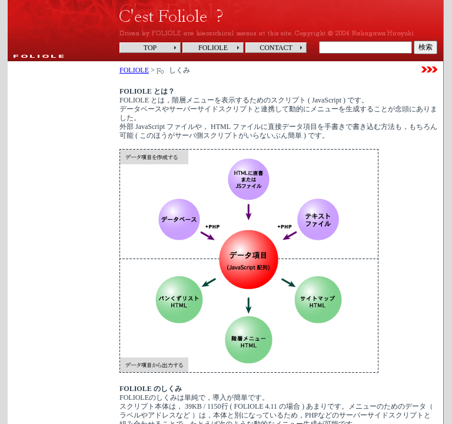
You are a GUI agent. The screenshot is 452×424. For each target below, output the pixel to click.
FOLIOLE (134, 70)
